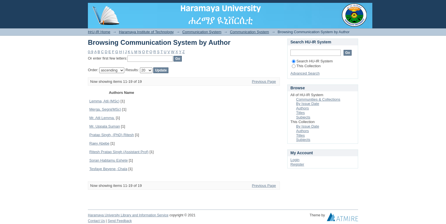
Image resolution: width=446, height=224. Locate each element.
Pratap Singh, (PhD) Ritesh (111, 135)
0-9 (90, 52)
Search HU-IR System (312, 61)
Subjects (303, 117)
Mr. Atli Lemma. (102, 118)
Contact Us (96, 221)
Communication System (201, 32)
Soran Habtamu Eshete (108, 160)
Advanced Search (305, 73)
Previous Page (264, 81)
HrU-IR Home (99, 32)
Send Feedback (120, 221)
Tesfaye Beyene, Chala (108, 169)
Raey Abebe (99, 143)
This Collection (306, 66)
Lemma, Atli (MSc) (104, 101)
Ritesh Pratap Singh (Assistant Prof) (118, 152)
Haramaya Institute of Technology (146, 32)
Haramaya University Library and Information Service (128, 215)
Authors (302, 108)
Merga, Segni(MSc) (105, 109)
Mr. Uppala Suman (104, 126)
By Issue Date (307, 104)
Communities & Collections (318, 99)
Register (297, 164)
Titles (300, 113)
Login (353, 7)
